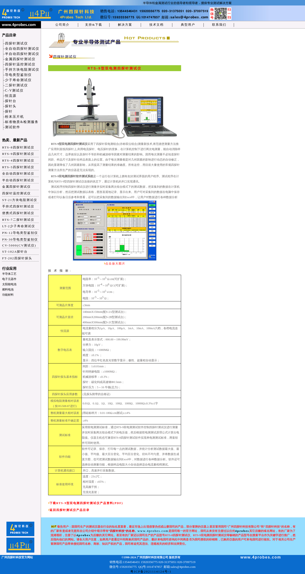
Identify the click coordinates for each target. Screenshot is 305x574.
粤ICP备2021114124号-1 (151, 571)
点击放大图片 (115, 263)
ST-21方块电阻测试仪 (19, 200)
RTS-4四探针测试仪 (18, 160)
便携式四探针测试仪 (18, 213)
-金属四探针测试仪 (19, 59)
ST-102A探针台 (15, 251)
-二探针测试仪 (15, 85)
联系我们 (219, 24)
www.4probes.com (152, 531)
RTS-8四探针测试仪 (18, 147)
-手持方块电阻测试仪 (21, 69)
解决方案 (125, 24)
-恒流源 (9, 96)
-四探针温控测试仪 (19, 64)
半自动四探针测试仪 (18, 180)
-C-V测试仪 (13, 90)
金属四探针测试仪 (16, 186)
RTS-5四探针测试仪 (18, 167)
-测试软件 (11, 127)
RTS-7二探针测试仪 (18, 219)
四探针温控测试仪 (16, 193)
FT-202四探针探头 (17, 258)
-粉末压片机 (13, 116)
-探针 (8, 111)
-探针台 (9, 101)
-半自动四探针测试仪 (21, 54)
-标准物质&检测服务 (21, 122)
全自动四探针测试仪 (18, 173)
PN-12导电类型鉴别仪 (20, 233)
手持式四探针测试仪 (18, 206)
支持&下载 (93, 24)
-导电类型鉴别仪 (17, 75)
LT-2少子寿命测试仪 (18, 226)
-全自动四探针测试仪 (21, 48)
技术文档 (156, 24)
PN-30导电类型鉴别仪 (20, 239)
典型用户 (188, 24)
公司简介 (62, 24)
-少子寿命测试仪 (17, 80)
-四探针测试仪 (15, 43)
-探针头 (9, 106)
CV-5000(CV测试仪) (19, 245)
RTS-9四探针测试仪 (18, 154)
